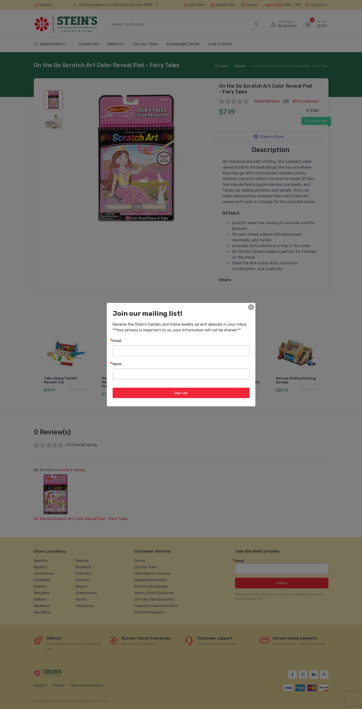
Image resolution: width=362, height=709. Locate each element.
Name (117, 363)
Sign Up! (181, 393)
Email (117, 340)
